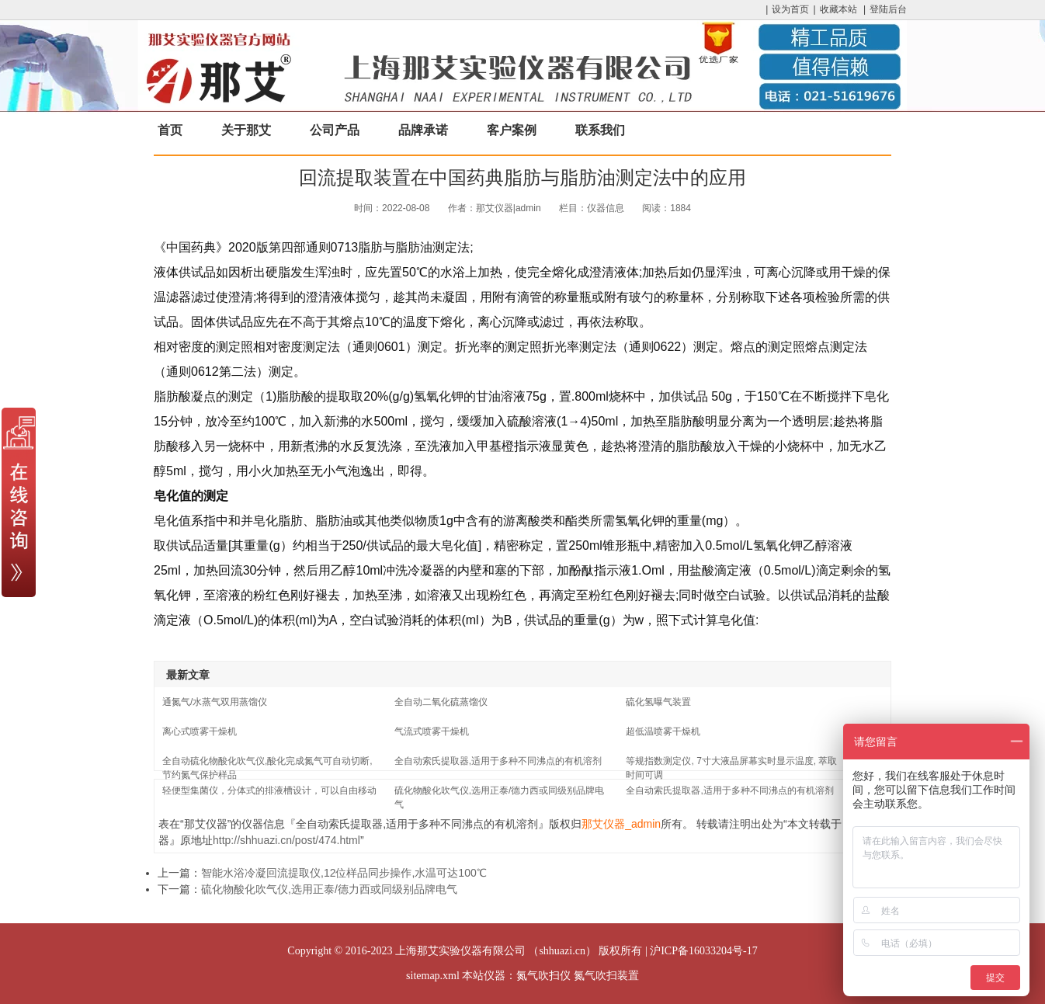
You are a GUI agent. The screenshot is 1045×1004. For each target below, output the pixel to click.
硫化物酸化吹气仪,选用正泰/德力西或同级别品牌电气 (329, 889)
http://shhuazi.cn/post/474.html (286, 840)
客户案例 (511, 130)
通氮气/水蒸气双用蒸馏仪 (214, 702)
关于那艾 (246, 130)
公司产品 (334, 130)
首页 (170, 130)
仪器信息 (605, 208)
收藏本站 (838, 9)
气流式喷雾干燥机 (431, 731)
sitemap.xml (433, 975)
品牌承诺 (423, 130)
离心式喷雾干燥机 (199, 731)
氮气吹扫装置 (606, 975)
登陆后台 (888, 9)
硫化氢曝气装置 (658, 702)
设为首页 (790, 9)
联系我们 (600, 130)
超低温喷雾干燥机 (663, 731)
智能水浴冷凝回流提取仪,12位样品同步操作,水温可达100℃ (344, 873)
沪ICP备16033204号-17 (703, 951)
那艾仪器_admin (621, 824)
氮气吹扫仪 (543, 975)
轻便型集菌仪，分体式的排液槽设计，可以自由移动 (269, 790)
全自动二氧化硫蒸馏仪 (441, 702)
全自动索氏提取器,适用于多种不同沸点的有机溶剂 (498, 761)
